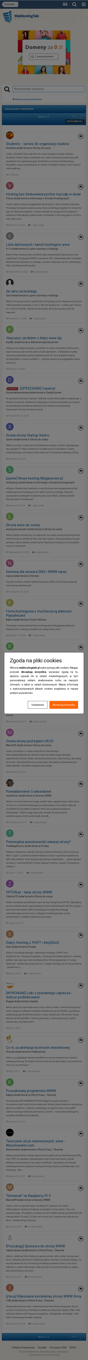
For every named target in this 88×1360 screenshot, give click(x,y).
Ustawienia (37, 704)
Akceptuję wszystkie (63, 704)
